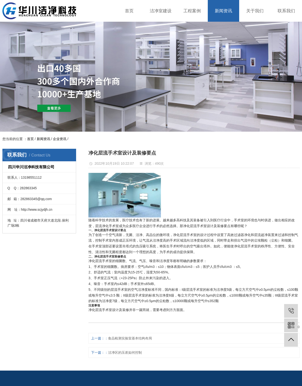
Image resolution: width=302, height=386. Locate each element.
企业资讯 (59, 139)
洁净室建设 (161, 10)
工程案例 (192, 10)
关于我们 (255, 10)
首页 (129, 10)
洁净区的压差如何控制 (125, 352)
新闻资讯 (223, 10)
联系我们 (286, 10)
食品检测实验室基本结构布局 (130, 338)
